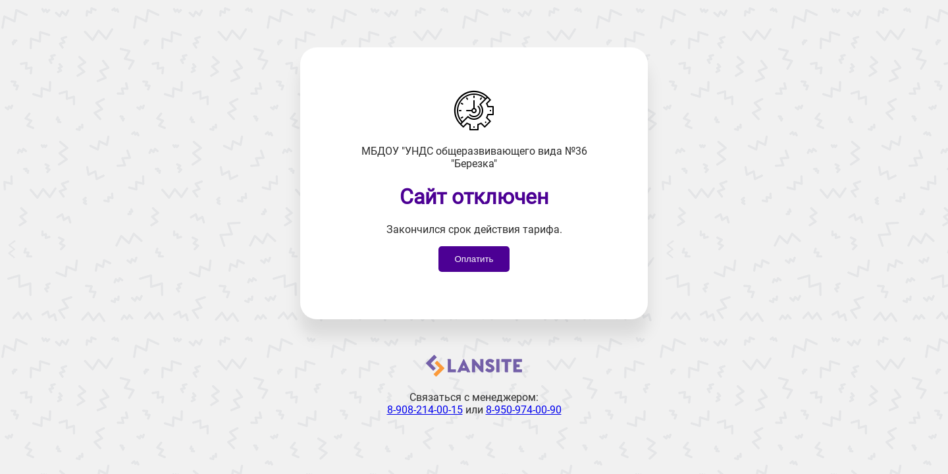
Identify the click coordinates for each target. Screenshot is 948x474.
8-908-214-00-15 (425, 410)
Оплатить (473, 259)
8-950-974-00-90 (524, 410)
